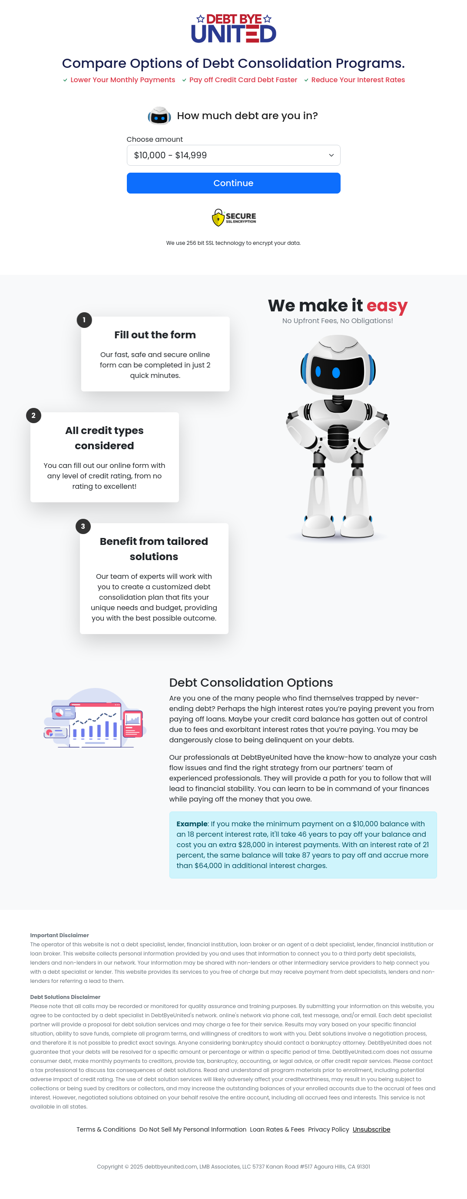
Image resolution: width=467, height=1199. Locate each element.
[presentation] (160, 116)
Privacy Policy (328, 1129)
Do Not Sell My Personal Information (193, 1129)
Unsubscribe (372, 1129)
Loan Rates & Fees (277, 1129)
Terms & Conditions (106, 1129)
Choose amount (155, 139)
